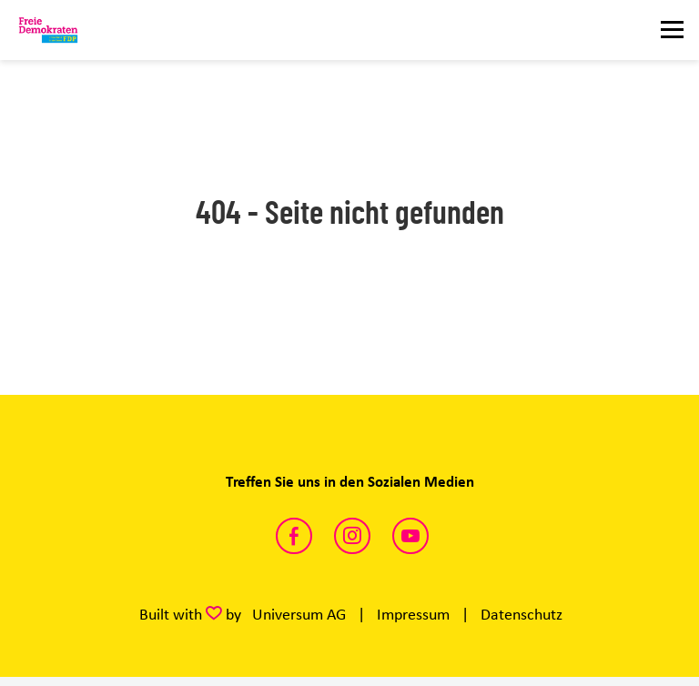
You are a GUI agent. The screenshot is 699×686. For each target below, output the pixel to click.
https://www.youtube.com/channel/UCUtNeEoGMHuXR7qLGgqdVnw (410, 536)
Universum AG (299, 614)
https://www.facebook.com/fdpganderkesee (294, 536)
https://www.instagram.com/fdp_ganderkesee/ (352, 536)
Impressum (413, 614)
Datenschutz (521, 614)
